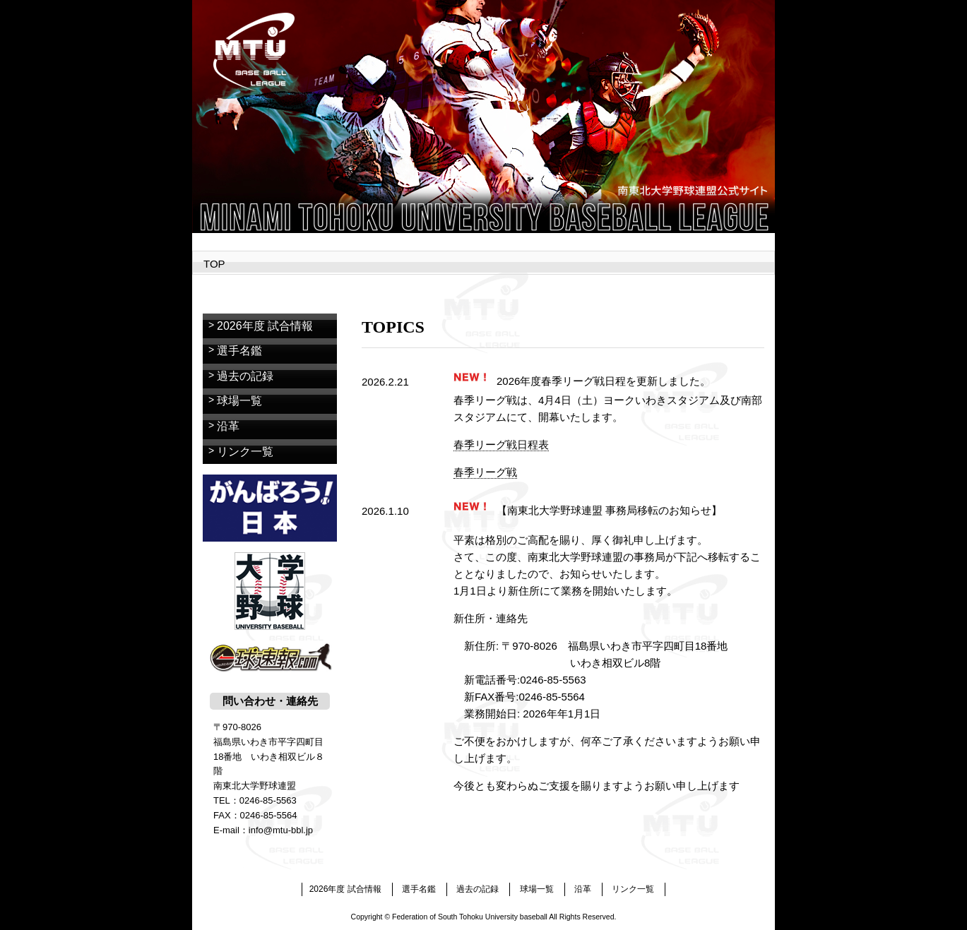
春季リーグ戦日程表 (501, 445)
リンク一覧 (245, 452)
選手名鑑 (239, 351)
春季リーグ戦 (485, 472)
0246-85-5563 (268, 800)
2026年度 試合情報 (265, 326)
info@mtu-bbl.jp (281, 830)
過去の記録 (245, 376)
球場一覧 (239, 401)
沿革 (228, 426)
